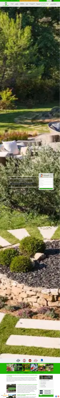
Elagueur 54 (12, 4)
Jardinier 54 (47, 4)
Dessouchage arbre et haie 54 (32, 4)
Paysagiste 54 (43, 4)
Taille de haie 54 (27, 4)
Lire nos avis (4, 396)
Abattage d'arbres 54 (16, 4)
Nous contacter (28, 183)
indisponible (8, 0)
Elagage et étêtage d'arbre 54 (22, 4)
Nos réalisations (16, 183)
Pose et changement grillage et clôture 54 (53, 4)
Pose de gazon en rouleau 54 (38, 4)
